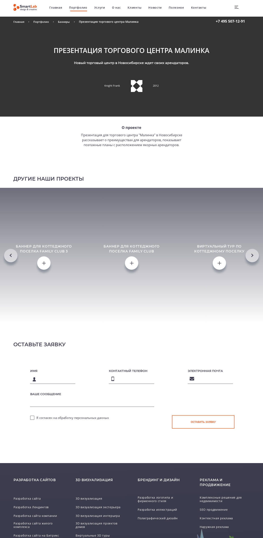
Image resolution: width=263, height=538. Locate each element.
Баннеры (66, 22)
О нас (120, 8)
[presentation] (203, 477)
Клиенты (138, 8)
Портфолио (82, 8)
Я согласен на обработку (72, 490)
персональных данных (91, 490)
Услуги (103, 8)
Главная (59, 8)
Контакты (202, 8)
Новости (159, 8)
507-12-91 (230, 21)
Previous (10, 291)
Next (252, 291)
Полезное (180, 8)
